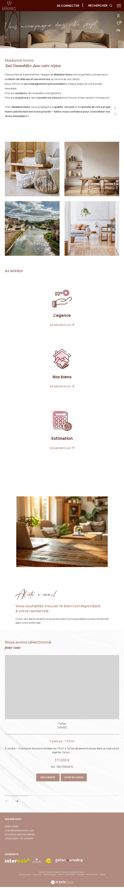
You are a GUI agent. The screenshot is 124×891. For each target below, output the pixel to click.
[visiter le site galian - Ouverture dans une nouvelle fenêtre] (69, 860)
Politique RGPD (91, 874)
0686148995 (11, 826)
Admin (60, 874)
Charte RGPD (70, 874)
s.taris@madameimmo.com (19, 830)
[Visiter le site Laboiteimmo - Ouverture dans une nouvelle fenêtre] (62, 880)
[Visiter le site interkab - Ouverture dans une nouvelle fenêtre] (17, 860)
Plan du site (37, 874)
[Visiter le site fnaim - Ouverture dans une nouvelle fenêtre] (48, 861)
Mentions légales (49, 874)
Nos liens (80, 874)
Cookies (102, 875)
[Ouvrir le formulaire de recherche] (100, 5)
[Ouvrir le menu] (119, 5)
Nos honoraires (24, 874)
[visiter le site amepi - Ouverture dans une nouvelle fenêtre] (37, 860)
